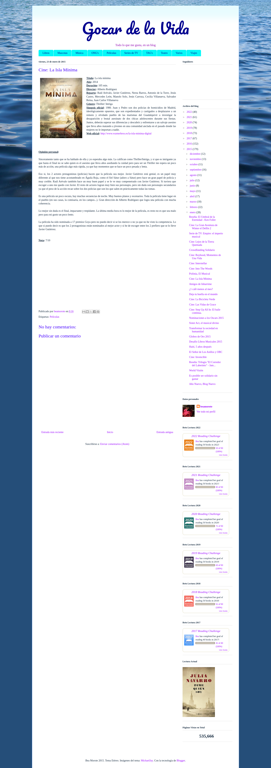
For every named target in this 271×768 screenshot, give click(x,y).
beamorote (206, 406)
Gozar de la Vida (135, 28)
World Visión (196, 370)
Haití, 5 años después (200, 346)
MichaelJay (147, 760)
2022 (190, 111)
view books (223, 455)
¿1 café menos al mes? (201, 289)
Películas (111, 53)
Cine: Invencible (198, 357)
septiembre (196, 169)
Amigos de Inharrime (200, 284)
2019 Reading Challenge (205, 553)
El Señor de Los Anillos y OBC (205, 352)
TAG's (149, 53)
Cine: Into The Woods (200, 268)
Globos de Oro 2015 (200, 336)
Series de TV (131, 53)
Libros (46, 53)
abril (192, 196)
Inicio (110, 432)
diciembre (195, 153)
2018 (190, 133)
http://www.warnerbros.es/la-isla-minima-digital (125, 133)
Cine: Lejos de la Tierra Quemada (201, 243)
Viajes (193, 53)
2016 (190, 143)
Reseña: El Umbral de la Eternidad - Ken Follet (202, 218)
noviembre (196, 159)
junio (193, 185)
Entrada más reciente (52, 432)
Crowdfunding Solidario (202, 250)
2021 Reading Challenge (205, 474)
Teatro (164, 53)
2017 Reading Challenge (205, 631)
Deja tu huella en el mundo (203, 294)
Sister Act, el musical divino (204, 323)
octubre (194, 164)
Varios (179, 53)
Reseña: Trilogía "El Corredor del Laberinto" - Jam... (205, 364)
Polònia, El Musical (199, 273)
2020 (190, 122)
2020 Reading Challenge (205, 513)
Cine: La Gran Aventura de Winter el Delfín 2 (203, 227)
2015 (190, 149)
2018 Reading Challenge (205, 592)
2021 (190, 117)
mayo (193, 191)
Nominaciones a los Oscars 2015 (206, 318)
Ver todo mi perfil (206, 411)
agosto (193, 175)
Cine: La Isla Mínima (200, 278)
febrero (194, 207)
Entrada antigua (165, 432)
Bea (197, 441)
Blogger (181, 760)
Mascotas (63, 53)
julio (192, 180)
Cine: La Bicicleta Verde (202, 299)
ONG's (95, 53)
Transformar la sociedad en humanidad (203, 330)
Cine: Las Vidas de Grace (202, 304)
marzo (193, 201)
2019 (190, 127)
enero (193, 212)
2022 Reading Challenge (205, 436)
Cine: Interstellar (198, 263)
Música (79, 53)
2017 (190, 138)
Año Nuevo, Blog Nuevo (202, 384)
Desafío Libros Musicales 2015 (205, 341)
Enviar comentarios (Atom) (114, 444)
